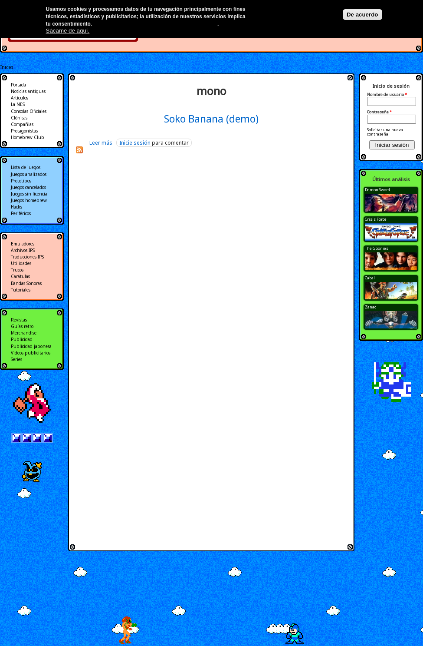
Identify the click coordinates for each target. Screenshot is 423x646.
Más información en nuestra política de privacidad (155, 24)
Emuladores (22, 244)
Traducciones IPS (27, 257)
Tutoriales (20, 290)
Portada (18, 85)
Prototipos (21, 181)
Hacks (16, 207)
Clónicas (19, 118)
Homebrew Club (27, 137)
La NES (18, 104)
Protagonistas (24, 131)
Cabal (370, 278)
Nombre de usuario (387, 95)
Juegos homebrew (29, 200)
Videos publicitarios (30, 353)
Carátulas (20, 276)
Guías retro (22, 326)
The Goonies (376, 248)
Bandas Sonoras (26, 283)
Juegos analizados (28, 174)
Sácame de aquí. (68, 30)
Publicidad (22, 339)
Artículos (19, 98)
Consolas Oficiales (28, 111)
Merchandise (23, 333)
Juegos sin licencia (29, 194)
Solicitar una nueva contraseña (385, 132)
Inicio (6, 67)
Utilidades (21, 263)
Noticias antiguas (28, 91)
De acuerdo (362, 14)
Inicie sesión (135, 142)
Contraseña (379, 112)
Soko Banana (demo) (211, 119)
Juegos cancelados (28, 187)
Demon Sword (377, 189)
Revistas (19, 320)
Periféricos (21, 213)
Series (16, 359)
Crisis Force (376, 219)
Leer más (100, 142)
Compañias (22, 124)
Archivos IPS (23, 250)
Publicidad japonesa (31, 346)
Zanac (370, 307)
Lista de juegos (25, 167)
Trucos (17, 270)
